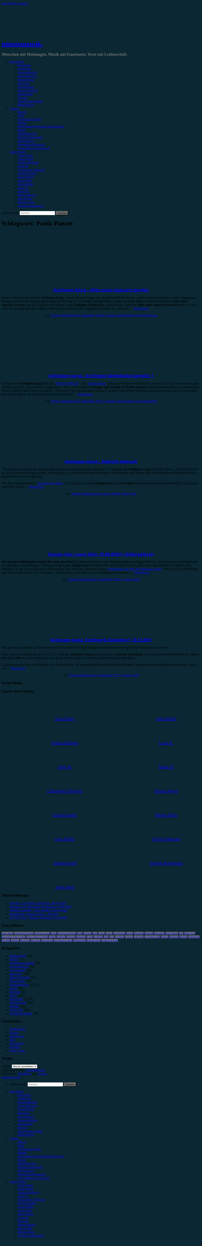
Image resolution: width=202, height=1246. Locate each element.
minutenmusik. (22, 43)
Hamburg (60, 936)
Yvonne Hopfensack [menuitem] (30, 1235)
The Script (25, 940)
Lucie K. (23, 188)
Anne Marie (7, 933)
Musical (165, 936)
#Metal (22, 123)
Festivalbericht (27, 76)
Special (22, 97)
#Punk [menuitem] (22, 1160)
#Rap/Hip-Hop (27, 133)
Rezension (24, 65)
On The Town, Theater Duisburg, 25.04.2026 (38, 917)
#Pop (21, 115)
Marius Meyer (27, 195)
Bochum (87, 933)
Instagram (81, 936)
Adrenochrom (97, 383)
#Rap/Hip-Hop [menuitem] (27, 1163)
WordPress (24, 1073)
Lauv (111, 936)
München (173, 936)
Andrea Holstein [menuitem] (28, 1192)
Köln (106, 936)
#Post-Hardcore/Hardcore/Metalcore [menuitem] (41, 1156)
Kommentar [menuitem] (25, 1124)
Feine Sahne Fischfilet (37, 936)
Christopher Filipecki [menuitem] (31, 1199)
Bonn (94, 933)
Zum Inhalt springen (15, 3)
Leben (14, 988)
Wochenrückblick (21, 1013)
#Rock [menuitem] (22, 1142)
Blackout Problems (66, 933)
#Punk (22, 130)
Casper (101, 933)
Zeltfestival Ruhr (110, 940)
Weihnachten (79, 940)
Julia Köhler (25, 184)
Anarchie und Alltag (50, 483)
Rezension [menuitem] (24, 1095)
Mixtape (15, 992)
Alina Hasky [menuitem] (26, 1189)
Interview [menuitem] (24, 1113)
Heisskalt (70, 936)
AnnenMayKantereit (24, 933)
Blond (79, 933)
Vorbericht (24, 69)
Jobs (12, 1039)
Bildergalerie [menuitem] (26, 1134)
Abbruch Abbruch (66, 383)
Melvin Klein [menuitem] (26, 1232)
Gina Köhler (26, 177)
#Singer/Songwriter (30, 137)
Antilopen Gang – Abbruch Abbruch (101, 461)
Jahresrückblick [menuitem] (28, 1120)
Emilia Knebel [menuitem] (27, 1203)
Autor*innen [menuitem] (18, 1181)
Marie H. (23, 191)
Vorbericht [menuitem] (24, 1098)
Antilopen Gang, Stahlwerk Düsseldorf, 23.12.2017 (101, 640)
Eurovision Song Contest (14, 936)
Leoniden (119, 936)
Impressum (17, 1036)
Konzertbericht (27, 72)
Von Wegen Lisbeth (63, 940)
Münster (183, 936)
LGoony (129, 936)
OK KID (6, 940)
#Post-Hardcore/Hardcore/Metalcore (41, 126)
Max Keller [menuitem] (25, 1228)
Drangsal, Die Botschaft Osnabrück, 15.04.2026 (40, 906)
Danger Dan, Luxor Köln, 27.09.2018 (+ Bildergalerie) (101, 554)
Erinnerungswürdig (30, 101)
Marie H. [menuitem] (23, 1221)
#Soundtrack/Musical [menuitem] (31, 1174)
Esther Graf (189, 933)
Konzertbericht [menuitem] (27, 1102)
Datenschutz (17, 1029)
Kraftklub (98, 936)
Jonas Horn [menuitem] (25, 1210)
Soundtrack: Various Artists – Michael (34, 914)
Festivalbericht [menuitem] (27, 1106)
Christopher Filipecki (31, 170)
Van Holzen (47, 940)
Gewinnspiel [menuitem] (26, 1116)
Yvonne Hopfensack (30, 206)
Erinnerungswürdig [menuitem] (30, 1131)
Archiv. (6, 1066)
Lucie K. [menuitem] (23, 1217)
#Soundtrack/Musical (31, 144)
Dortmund (139, 933)
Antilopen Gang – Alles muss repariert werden (101, 290)
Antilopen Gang (42, 933)
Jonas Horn (25, 180)
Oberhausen (193, 936)
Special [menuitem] (22, 1127)
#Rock (22, 112)
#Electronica (26, 141)
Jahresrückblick (28, 90)
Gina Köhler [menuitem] (26, 1207)
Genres (14, 108)
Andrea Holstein (28, 162)
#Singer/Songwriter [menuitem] (30, 1167)
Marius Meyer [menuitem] (27, 1225)
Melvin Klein (26, 202)
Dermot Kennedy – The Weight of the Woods (38, 910)
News (13, 995)
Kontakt (15, 1047)
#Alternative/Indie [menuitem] (29, 1149)
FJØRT (52, 936)
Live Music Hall (152, 936)
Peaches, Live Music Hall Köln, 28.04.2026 (38, 903)
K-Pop (89, 936)
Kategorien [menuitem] (17, 1091)
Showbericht (26, 79)
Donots (129, 933)
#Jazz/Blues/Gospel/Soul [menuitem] (34, 1178)
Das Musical (119, 933)
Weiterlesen (141, 308)
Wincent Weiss (93, 940)
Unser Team (25, 155)
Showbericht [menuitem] (26, 1109)
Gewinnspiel (26, 87)
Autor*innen (18, 151)
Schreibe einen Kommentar (139, 315)
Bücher (14, 959)
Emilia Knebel (27, 173)
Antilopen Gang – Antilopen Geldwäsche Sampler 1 (101, 375)
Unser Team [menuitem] (25, 1185)
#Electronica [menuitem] (26, 1170)
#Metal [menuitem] (22, 1152)
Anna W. (23, 166)
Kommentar (25, 94)
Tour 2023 (36, 940)
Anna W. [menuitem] (23, 1196)
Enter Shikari (171, 933)
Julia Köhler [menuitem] (25, 1214)
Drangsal (149, 933)
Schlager (15, 940)
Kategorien (17, 61)
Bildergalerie (26, 105)
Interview (24, 83)
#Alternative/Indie (29, 119)
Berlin (54, 933)
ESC (181, 933)
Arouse (42, 1073)
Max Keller (25, 198)
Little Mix (139, 936)
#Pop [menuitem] (21, 1145)
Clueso (109, 933)
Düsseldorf (159, 933)
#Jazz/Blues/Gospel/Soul (34, 148)
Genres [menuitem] (14, 1138)
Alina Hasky (26, 159)
